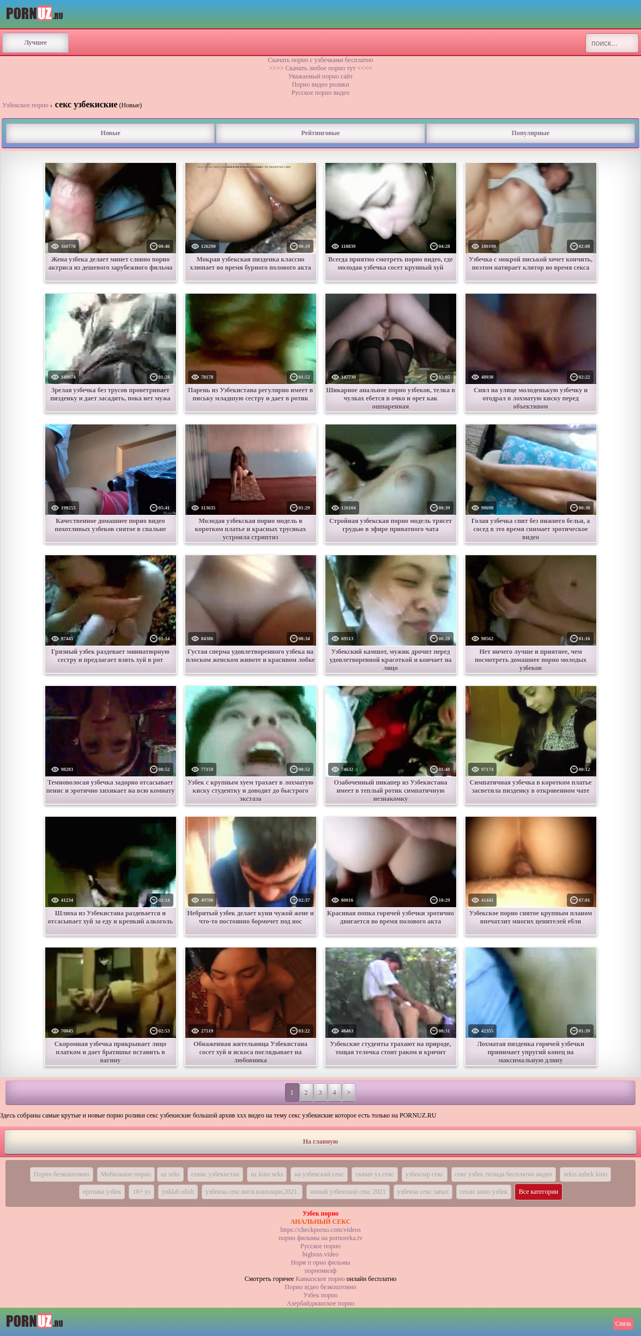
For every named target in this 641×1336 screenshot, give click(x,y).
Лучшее (35, 42)
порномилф (320, 1270)
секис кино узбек (483, 1191)
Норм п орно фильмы (320, 1262)
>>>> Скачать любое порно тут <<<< (320, 68)
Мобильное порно (126, 1174)
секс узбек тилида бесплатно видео (504, 1174)
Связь (623, 1323)
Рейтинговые (320, 133)
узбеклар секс (425, 1174)
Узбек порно (320, 1295)
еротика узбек (102, 1191)
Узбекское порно (25, 105)
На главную (320, 1141)
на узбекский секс (319, 1174)
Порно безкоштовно (61, 1174)
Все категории (539, 1191)
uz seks (170, 1174)
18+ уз (141, 1191)
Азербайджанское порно (321, 1303)
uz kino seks (267, 1174)
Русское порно (320, 1246)
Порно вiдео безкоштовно (320, 1287)
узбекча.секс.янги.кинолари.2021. (252, 1191)
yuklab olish (178, 1191)
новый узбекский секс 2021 (348, 1191)
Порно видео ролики (320, 84)
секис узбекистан (215, 1174)
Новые (110, 133)
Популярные (530, 133)
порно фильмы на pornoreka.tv (320, 1238)
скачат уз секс (374, 1174)
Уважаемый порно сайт (320, 76)
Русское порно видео (320, 92)
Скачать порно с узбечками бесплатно (320, 60)
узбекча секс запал (423, 1191)
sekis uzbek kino (585, 1174)
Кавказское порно (319, 1279)
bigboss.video (320, 1254)
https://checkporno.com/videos (320, 1230)
